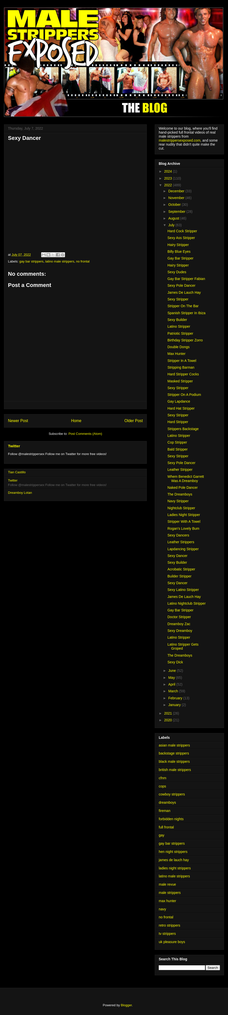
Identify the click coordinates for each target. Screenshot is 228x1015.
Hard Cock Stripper (182, 231)
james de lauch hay (174, 860)
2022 (168, 185)
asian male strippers (174, 745)
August (174, 218)
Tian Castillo (17, 472)
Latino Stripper (178, 326)
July (171, 225)
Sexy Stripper (177, 299)
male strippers (170, 893)
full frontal (166, 827)
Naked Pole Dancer (182, 488)
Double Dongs (178, 347)
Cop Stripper (177, 442)
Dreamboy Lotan (20, 493)
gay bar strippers (31, 261)
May (172, 678)
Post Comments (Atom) (85, 434)
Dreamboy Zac (178, 624)
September (177, 212)
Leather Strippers (180, 542)
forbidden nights (171, 819)
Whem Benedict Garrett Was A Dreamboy (185, 479)
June (172, 671)
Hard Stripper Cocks (183, 374)
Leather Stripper (179, 470)
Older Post (133, 421)
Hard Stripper (177, 422)
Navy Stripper (178, 501)
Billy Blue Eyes (179, 252)
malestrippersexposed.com (179, 140)
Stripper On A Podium (184, 395)
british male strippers (175, 770)
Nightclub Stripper (181, 508)
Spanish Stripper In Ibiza (186, 313)
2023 (168, 178)
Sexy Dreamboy (179, 631)
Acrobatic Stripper (181, 569)
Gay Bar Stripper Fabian (186, 279)
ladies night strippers (175, 868)
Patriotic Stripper (180, 333)
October (175, 205)
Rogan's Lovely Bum (183, 528)
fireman (164, 811)
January (175, 705)
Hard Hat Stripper (181, 408)
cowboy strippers (172, 794)
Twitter (14, 446)
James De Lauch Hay (184, 292)
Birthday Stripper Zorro (185, 340)
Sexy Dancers (178, 535)
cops (162, 786)
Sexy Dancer (177, 556)
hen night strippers (173, 852)
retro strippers (169, 925)
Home (76, 421)
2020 (168, 720)
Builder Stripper (179, 576)
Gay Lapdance (178, 401)
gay (161, 835)
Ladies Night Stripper (183, 515)
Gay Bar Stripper (180, 258)
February (175, 698)
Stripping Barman (180, 367)
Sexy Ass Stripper (181, 238)
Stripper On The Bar (183, 306)
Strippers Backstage (183, 429)
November (176, 198)
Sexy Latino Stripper (183, 590)
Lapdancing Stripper (183, 549)
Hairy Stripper (178, 245)
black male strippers (174, 761)
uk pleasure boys (172, 942)
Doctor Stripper (179, 617)
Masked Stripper (180, 381)
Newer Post (18, 421)
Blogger (126, 1005)
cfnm (162, 778)
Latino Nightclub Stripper (186, 603)
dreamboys (167, 802)
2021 (168, 713)
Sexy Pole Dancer (181, 285)
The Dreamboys (179, 494)
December (176, 191)
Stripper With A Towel (183, 521)
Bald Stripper (177, 449)
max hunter (167, 901)
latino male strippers (59, 261)
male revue (167, 884)
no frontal (82, 261)
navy (162, 909)
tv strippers (167, 934)
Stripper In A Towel (181, 361)
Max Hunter (176, 354)
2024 (168, 171)
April (172, 684)
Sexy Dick (175, 662)
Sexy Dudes (176, 272)
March (173, 691)
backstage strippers (174, 753)
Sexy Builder (177, 320)
